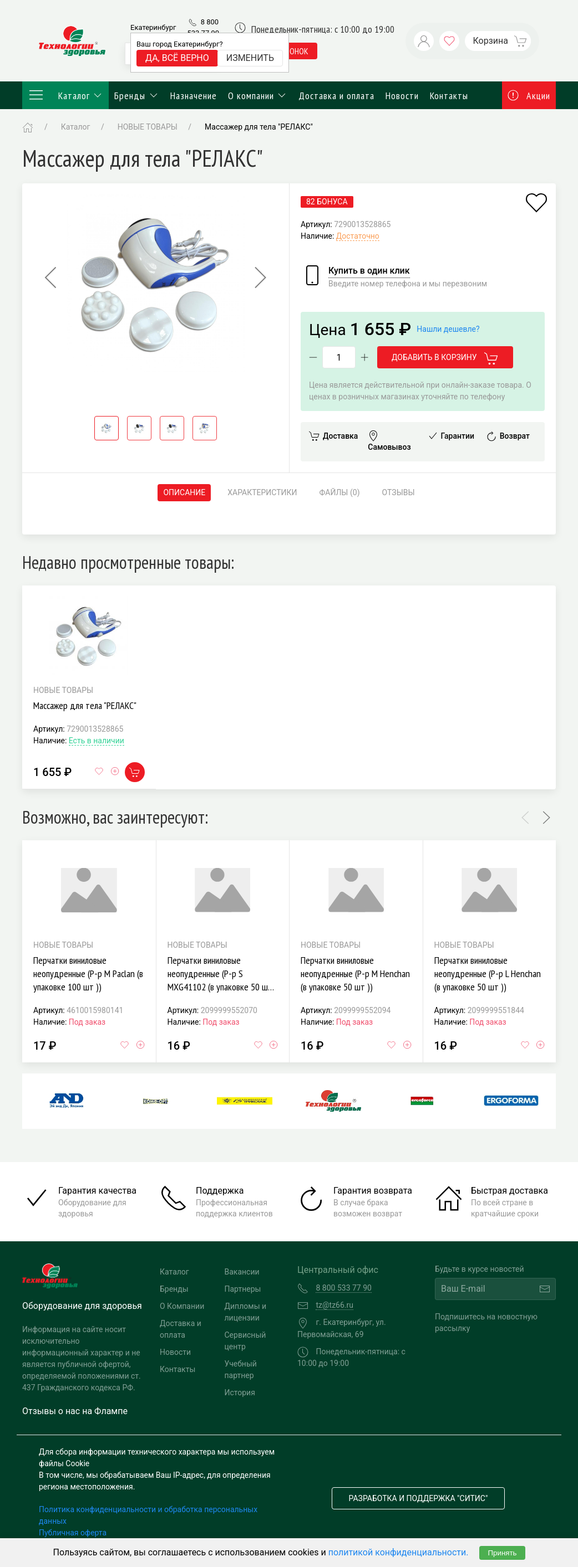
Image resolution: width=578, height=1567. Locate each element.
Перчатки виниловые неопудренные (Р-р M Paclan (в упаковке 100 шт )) (88, 973)
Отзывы (398, 492)
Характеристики (262, 492)
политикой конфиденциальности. (398, 1552)
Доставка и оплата (336, 95)
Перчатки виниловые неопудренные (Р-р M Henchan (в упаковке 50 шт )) (355, 973)
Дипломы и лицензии (246, 1312)
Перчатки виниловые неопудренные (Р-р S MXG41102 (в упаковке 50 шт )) (220, 979)
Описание (184, 492)
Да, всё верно (177, 58)
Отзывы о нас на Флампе (75, 1411)
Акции (529, 95)
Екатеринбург (153, 27)
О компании (258, 95)
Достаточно (357, 236)
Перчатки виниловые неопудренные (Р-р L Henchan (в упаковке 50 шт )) (487, 973)
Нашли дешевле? (448, 329)
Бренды (136, 95)
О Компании (182, 1306)
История (240, 1392)
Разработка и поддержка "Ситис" (418, 1498)
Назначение (193, 95)
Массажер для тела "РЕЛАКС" (84, 705)
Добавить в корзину (445, 358)
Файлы (340, 493)
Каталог (65, 95)
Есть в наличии (96, 740)
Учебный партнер (241, 1369)
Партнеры (243, 1289)
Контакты (449, 95)
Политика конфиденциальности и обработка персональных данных (148, 1515)
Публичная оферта (73, 1532)
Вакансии (242, 1271)
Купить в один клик (369, 270)
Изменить (250, 58)
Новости (402, 95)
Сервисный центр (245, 1340)
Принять (502, 1553)
